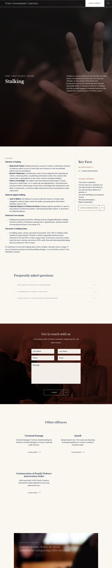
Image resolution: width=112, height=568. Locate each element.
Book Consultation (89, 208)
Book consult (95, 3)
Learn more (33, 452)
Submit (54, 392)
